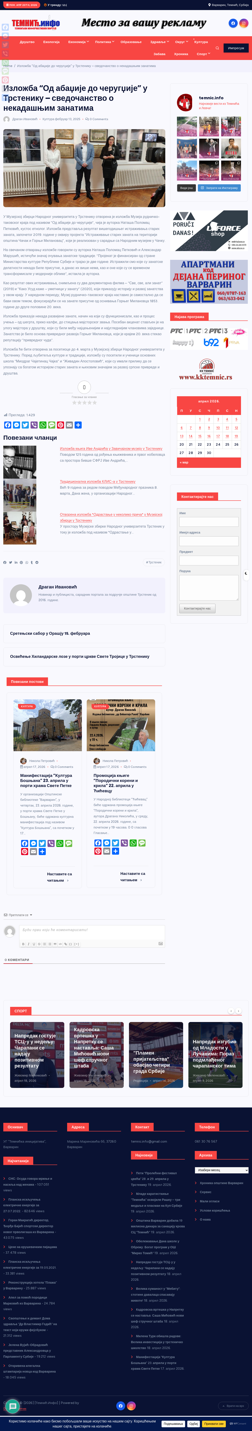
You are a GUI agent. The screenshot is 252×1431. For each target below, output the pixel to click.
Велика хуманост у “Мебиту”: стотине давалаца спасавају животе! (157, 1304)
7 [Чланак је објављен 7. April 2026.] (191, 433)
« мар (184, 467)
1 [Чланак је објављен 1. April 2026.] (199, 424)
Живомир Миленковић (90, 1081)
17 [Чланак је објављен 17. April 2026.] (218, 441)
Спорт (202, 59)
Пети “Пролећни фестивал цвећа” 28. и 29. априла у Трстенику (155, 1184)
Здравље (158, 47)
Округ (180, 47)
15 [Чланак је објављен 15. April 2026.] (200, 441)
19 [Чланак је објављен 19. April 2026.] (236, 441)
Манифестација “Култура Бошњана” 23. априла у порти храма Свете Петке (155, 1378)
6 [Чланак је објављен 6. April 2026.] (182, 433)
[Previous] (231, 1016)
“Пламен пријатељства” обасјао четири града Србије (211, 1068)
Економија (77, 47)
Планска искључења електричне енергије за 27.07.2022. (22, 1210)
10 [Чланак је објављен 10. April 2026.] (218, 433)
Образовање (131, 47)
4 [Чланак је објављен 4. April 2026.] (227, 424)
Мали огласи (210, 1207)
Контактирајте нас (198, 619)
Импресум (236, 53)
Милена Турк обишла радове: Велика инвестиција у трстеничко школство (158, 1351)
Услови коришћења (216, 1216)
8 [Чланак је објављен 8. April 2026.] (200, 433)
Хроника (181, 59)
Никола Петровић (37, 766)
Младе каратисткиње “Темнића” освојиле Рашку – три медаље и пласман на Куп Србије (35, 1053)
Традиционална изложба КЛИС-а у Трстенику (98, 487)
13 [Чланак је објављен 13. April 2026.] (182, 441)
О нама (206, 1225)
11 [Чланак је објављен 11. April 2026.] (227, 433)
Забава (160, 59)
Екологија (51, 47)
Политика (103, 47)
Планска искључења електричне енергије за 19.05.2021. (22, 1272)
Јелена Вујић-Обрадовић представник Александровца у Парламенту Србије (28, 1360)
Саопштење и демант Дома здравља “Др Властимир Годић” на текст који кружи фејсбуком (30, 1334)
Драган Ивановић (20, 124)
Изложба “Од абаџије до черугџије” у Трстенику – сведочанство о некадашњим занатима (86, 71)
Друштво (27, 47)
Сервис (206, 1198)
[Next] (238, 1016)
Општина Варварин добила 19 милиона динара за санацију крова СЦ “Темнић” (157, 1231)
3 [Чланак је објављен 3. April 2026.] (218, 424)
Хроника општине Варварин (223, 1188)
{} (78, 949)
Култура (201, 47)
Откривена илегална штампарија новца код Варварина (22, 1386)
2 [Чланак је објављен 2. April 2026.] (209, 424)
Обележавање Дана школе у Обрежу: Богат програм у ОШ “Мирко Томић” (157, 1257)
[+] (84, 949)
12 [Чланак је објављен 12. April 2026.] (236, 433)
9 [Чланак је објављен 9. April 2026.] (209, 433)
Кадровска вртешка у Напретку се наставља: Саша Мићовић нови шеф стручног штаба (153, 1053)
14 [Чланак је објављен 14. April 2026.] (191, 441)
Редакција (200, 1086)
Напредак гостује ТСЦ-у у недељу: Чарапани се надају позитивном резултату (94, 1056)
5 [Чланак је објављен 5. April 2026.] (236, 424)
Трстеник (154, 567)
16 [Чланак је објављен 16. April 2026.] (209, 441)
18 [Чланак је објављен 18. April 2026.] (227, 441)
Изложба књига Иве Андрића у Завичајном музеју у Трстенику (111, 454)
